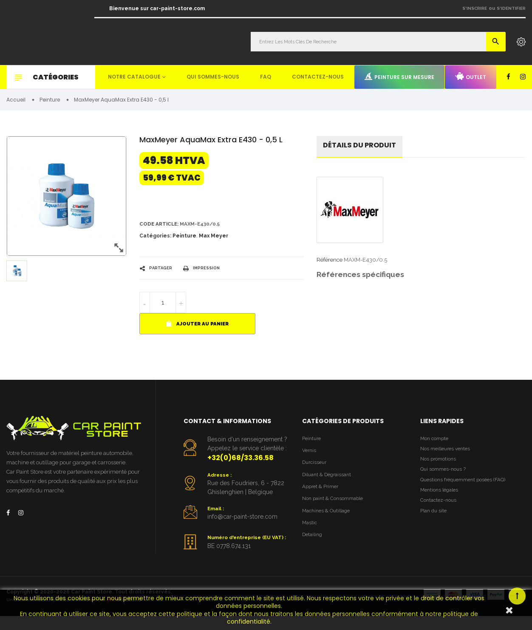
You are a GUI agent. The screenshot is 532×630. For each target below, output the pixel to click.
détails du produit (363, 147)
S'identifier (511, 8)
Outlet (470, 76)
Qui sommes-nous (213, 76)
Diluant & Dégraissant (329, 480)
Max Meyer (213, 238)
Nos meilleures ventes (448, 452)
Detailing (313, 545)
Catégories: (155, 238)
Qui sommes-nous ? (445, 476)
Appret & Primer (322, 493)
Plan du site (435, 522)
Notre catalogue (134, 76)
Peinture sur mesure (399, 76)
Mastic (310, 532)
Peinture (184, 238)
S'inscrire (474, 8)
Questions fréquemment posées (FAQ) (468, 487)
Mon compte (436, 441)
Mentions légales (441, 499)
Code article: (160, 226)
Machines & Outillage (329, 519)
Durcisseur (316, 467)
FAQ (265, 76)
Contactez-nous (318, 76)
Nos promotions (440, 464)
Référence (329, 263)
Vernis (310, 454)
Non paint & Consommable (336, 506)
